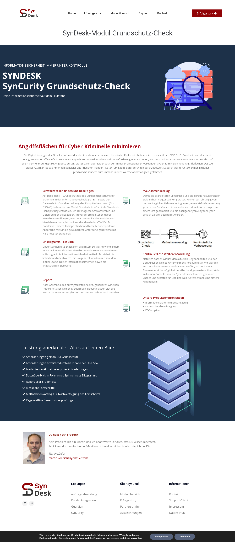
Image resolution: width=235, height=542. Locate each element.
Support (144, 13)
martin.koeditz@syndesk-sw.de (68, 458)
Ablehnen (185, 536)
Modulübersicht (120, 13)
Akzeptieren (161, 536)
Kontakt (162, 13)
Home (72, 13)
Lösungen (93, 13)
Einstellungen (66, 538)
